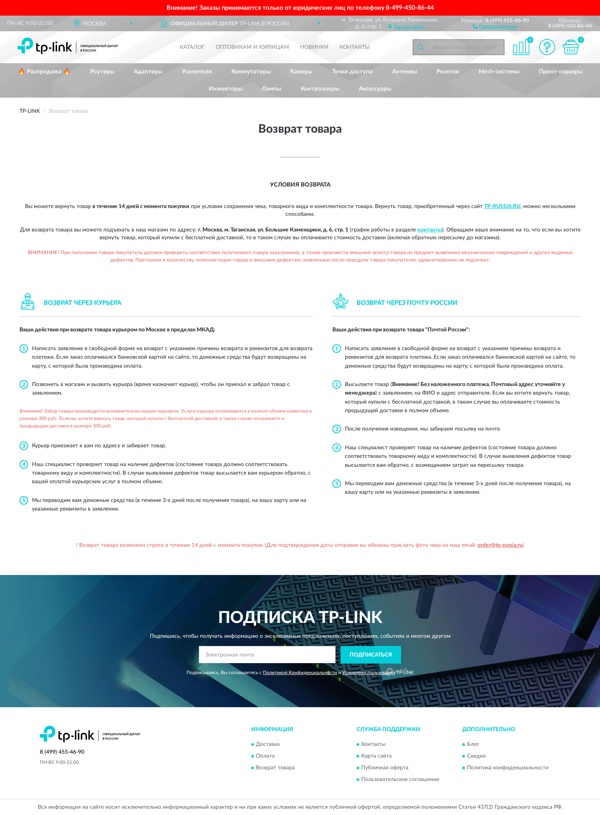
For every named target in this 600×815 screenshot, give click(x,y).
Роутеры (102, 72)
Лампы (271, 89)
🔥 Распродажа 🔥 (44, 72)
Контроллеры (320, 89)
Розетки (448, 72)
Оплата (265, 756)
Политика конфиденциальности (508, 768)
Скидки (476, 756)
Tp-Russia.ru (502, 206)
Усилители (197, 72)
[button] (495, 26)
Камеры (301, 72)
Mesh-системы (499, 72)
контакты (429, 230)
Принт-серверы (560, 72)
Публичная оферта (384, 768)
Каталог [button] (192, 47)
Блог (473, 744)
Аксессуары (375, 89)
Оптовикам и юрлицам (252, 47)
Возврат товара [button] (275, 768)
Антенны (404, 72)
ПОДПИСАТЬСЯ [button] (371, 655)
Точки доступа (352, 72)
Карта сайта (376, 756)
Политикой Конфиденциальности (300, 672)
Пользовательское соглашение (400, 780)
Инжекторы (225, 89)
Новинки (314, 47)
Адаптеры (148, 72)
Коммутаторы (251, 72)
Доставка (268, 744)
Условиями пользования (368, 672)
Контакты (354, 47)
